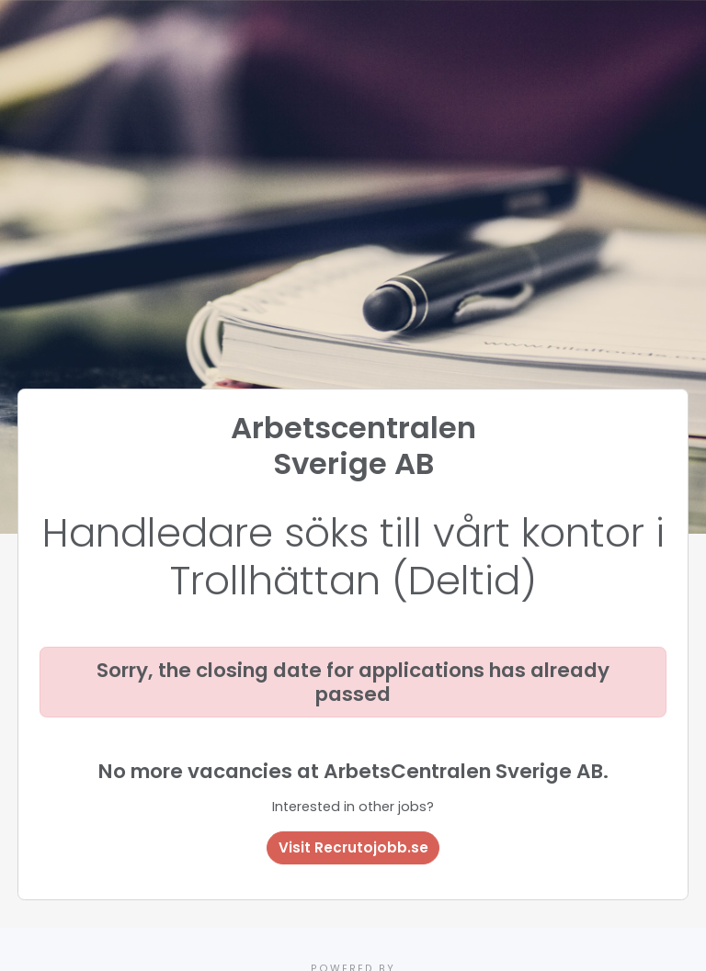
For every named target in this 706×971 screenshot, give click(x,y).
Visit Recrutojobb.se (353, 847)
